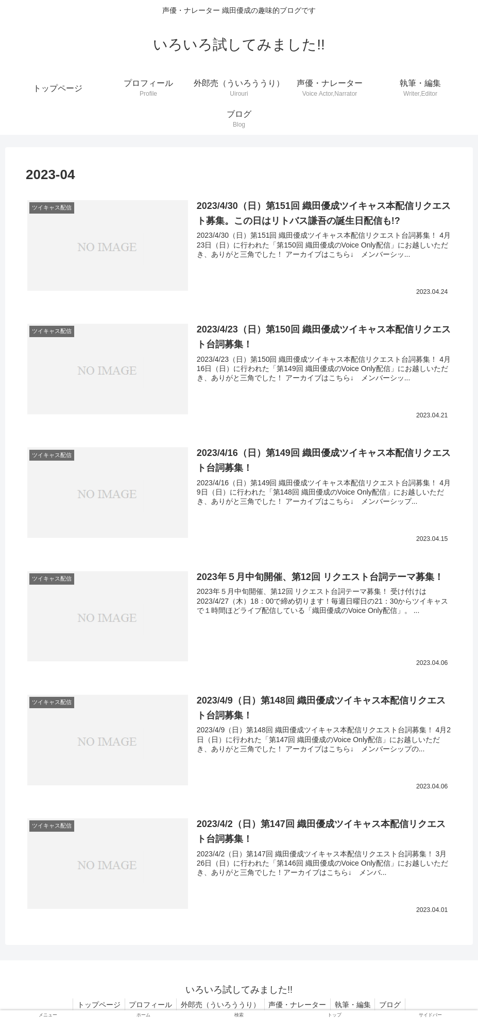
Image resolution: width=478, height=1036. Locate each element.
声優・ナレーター (299, 1004)
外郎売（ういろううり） (219, 1004)
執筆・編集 (356, 1004)
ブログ (396, 1004)
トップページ (93, 1004)
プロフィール (147, 1004)
